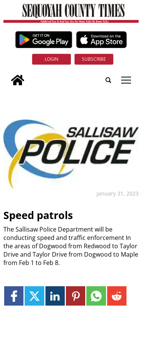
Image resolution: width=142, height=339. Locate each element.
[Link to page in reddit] (116, 296)
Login (51, 59)
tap (126, 80)
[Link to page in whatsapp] (96, 296)
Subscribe (94, 59)
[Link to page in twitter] (34, 296)
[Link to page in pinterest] (75, 296)
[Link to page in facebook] (13, 296)
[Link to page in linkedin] (55, 296)
